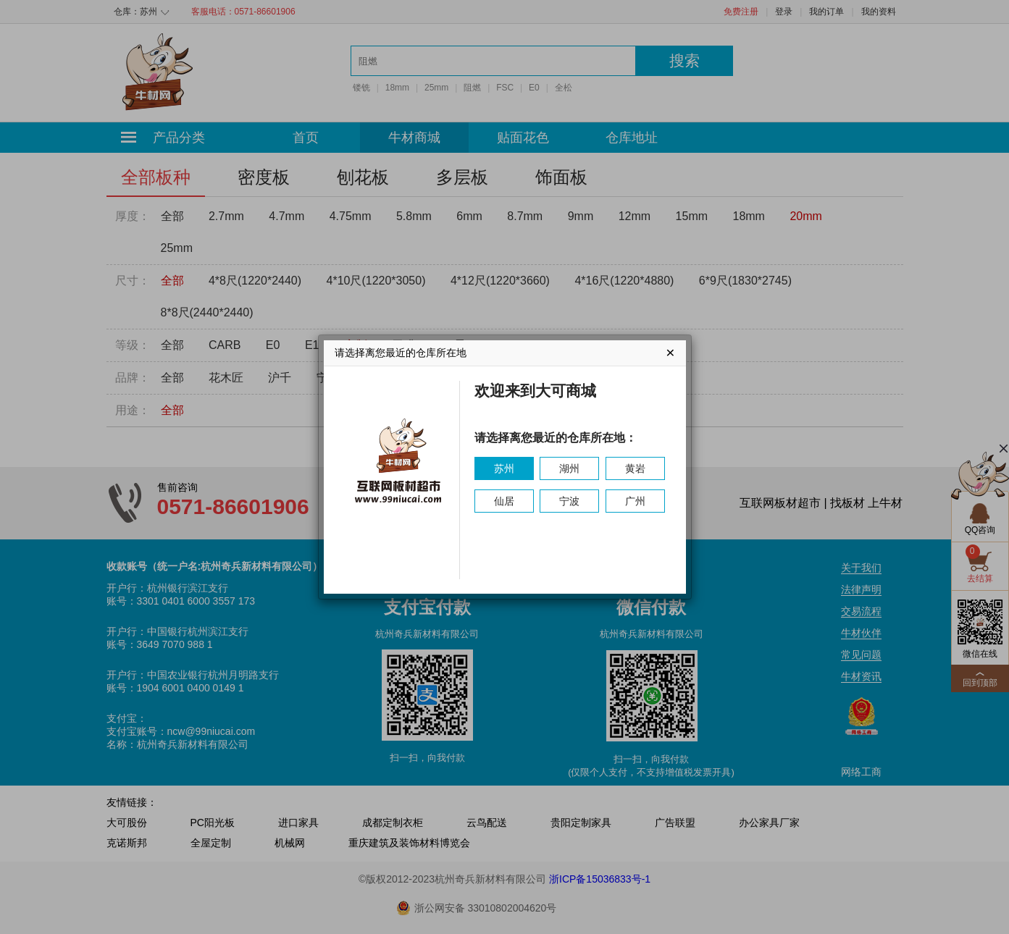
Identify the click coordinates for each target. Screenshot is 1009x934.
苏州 (504, 468)
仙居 (504, 501)
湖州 (569, 468)
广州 (635, 501)
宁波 (569, 501)
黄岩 (635, 468)
